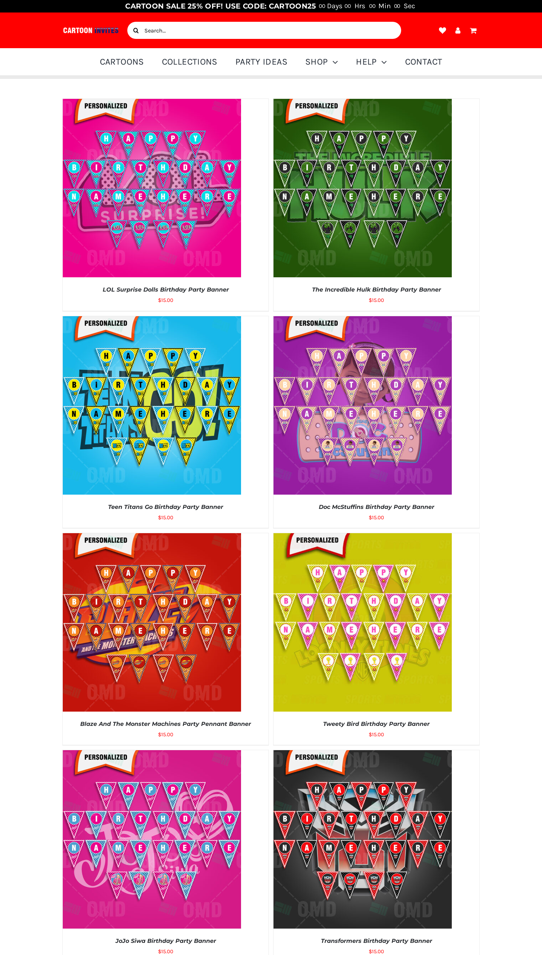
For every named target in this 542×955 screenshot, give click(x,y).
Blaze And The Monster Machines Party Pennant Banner (165, 724)
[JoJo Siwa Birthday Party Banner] (152, 755)
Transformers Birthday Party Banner (376, 941)
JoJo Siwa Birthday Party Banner (166, 941)
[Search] (135, 30)
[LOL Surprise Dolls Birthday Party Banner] (152, 104)
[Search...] (264, 30)
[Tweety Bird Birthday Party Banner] (362, 538)
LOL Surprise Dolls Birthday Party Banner (166, 289)
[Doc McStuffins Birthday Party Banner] (362, 321)
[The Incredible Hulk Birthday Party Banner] (362, 104)
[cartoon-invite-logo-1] (90, 29)
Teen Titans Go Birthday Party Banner (165, 507)
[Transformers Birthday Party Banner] (362, 755)
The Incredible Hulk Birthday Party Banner (376, 289)
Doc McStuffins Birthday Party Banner (376, 507)
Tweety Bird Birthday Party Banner (376, 724)
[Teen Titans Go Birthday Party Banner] (152, 321)
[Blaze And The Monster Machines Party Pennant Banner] (152, 538)
